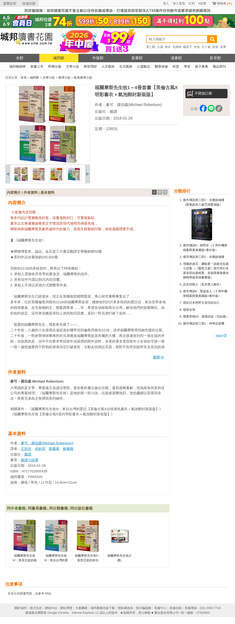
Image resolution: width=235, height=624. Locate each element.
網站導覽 (66, 608)
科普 (176, 66)
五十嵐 (206, 46)
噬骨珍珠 (189, 309)
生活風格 (125, 66)
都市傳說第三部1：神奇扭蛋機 (203, 323)
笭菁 (223, 46)
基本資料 (47, 192)
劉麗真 (54, 449)
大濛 (160, 46)
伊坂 (197, 46)
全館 (19, 58)
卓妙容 (40, 449)
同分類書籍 (58, 508)
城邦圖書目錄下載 (102, 608)
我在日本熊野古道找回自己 (201, 302)
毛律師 (176, 46)
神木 (168, 46)
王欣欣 (26, 449)
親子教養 (201, 66)
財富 (215, 46)
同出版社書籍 (81, 508)
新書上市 (36, 66)
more (221, 335)
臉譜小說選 (29, 460)
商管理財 (90, 66)
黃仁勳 (150, 46)
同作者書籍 (16, 508)
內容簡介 (14, 192)
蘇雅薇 (68, 449)
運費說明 (9, 3)
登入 (166, 3)
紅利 (192, 3)
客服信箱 (176, 608)
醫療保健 (161, 66)
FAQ (48, 593)
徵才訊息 (36, 608)
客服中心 (160, 608)
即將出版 (54, 66)
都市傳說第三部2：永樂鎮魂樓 (203, 257)
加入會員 (179, 3)
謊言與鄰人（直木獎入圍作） (203, 284)
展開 (158, 357)
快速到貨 (29, 3)
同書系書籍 (37, 508)
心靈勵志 (143, 66)
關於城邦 (20, 608)
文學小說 (72, 66)
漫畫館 (176, 58)
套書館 (137, 58)
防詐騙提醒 (143, 608)
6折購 (202, 3)
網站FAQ (51, 608)
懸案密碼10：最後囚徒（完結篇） (206, 316)
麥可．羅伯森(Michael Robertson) (134, 105)
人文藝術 (108, 66)
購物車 (224, 3)
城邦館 (58, 58)
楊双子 (187, 46)
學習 (187, 66)
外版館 (98, 58)
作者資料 (31, 192)
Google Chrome (58, 612)
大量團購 (81, 608)
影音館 (215, 58)
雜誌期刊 (219, 66)
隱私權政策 (125, 608)
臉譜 (113, 111)
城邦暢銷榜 (17, 66)
